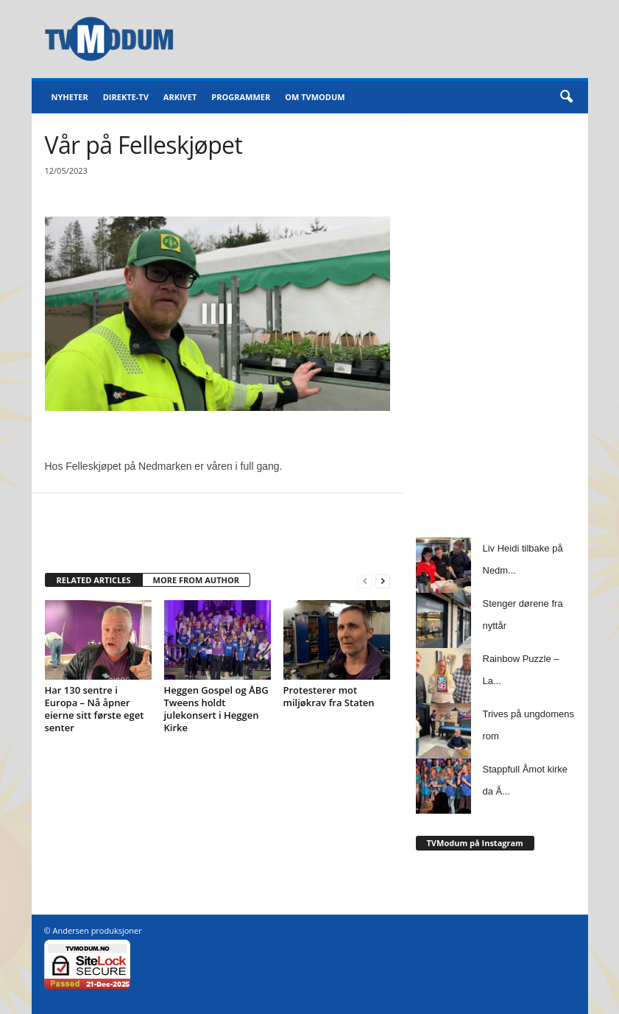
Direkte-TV (126, 96)
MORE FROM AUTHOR (196, 579)
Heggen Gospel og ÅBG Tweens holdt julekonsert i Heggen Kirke (216, 708)
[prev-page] (365, 580)
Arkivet (180, 96)
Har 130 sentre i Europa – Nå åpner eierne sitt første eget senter (94, 708)
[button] (566, 97)
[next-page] (382, 580)
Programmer (240, 96)
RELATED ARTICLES (94, 579)
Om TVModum (314, 96)
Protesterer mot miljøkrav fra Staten (329, 696)
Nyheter (70, 96)
